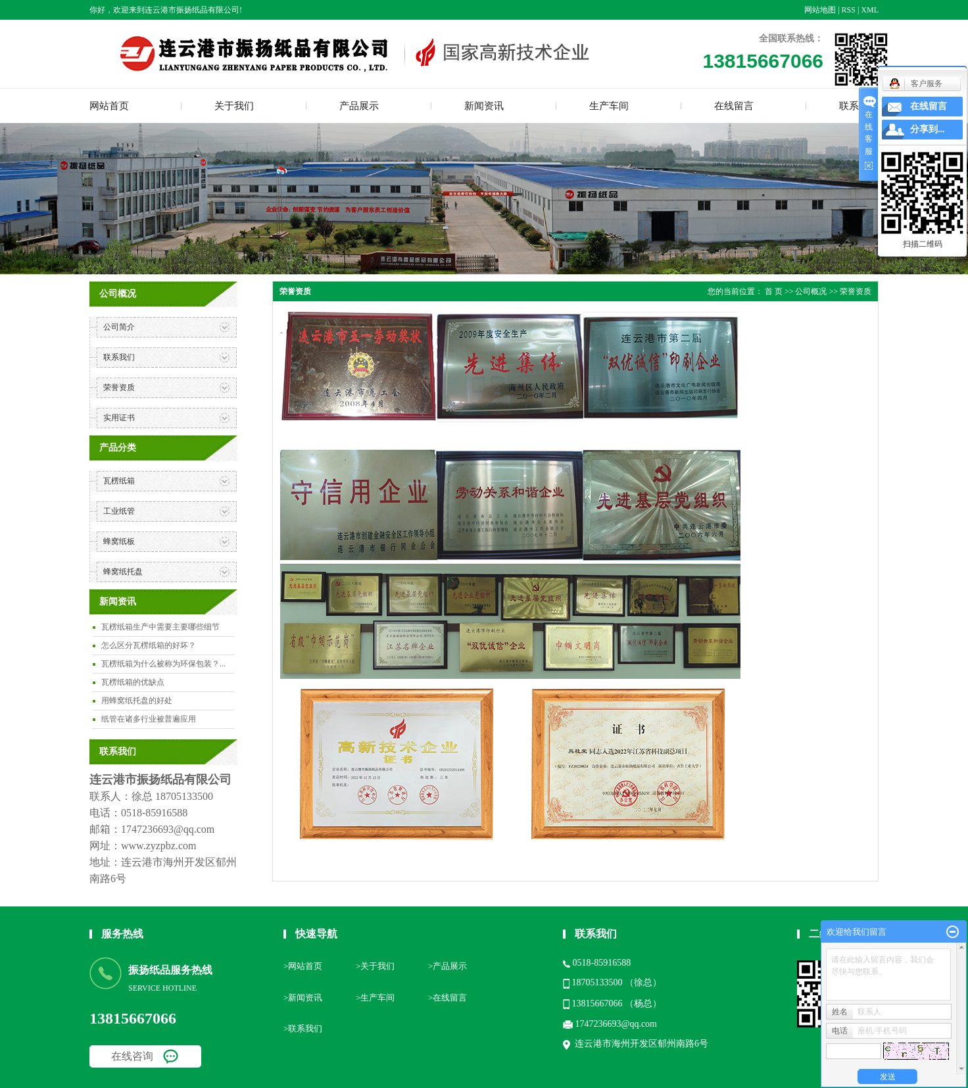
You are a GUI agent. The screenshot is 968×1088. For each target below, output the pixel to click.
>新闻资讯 (302, 997)
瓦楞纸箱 (119, 480)
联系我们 (119, 357)
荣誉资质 (119, 387)
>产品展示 (447, 966)
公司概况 (811, 291)
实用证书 (119, 417)
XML (870, 9)
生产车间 (609, 106)
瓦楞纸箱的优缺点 (132, 682)
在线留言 (734, 106)
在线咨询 (132, 1056)
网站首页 (109, 106)
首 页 (774, 291)
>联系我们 (302, 1028)
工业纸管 (119, 511)
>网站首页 (302, 966)
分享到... (927, 129)
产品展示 (359, 106)
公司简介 (119, 327)
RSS (849, 9)
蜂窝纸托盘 (123, 571)
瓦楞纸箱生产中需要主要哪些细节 (160, 626)
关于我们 (234, 106)
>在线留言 (447, 997)
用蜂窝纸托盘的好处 (136, 700)
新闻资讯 (484, 106)
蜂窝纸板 (119, 541)
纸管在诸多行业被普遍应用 (148, 719)
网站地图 (820, 9)
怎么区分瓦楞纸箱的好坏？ (148, 645)
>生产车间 (375, 997)
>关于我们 (375, 966)
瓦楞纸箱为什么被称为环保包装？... (163, 663)
